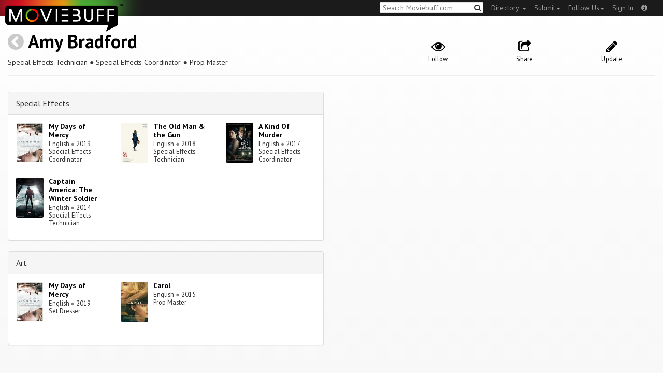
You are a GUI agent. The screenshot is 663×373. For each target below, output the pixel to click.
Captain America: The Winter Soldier (73, 190)
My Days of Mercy (67, 131)
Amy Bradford (82, 41)
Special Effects (42, 103)
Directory (508, 7)
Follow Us (586, 7)
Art (21, 262)
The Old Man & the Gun (179, 131)
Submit (547, 7)
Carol (161, 285)
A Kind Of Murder (274, 131)
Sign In (622, 7)
